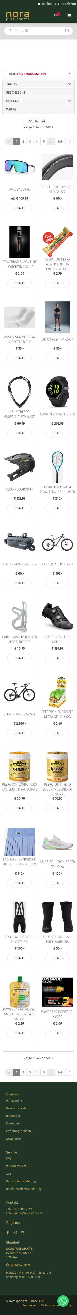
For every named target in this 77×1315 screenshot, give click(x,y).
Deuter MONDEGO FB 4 (19, 564)
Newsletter (13, 1139)
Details (19, 208)
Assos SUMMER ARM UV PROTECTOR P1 (19, 339)
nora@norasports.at (28, 1213)
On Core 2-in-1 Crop (57, 339)
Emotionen (13, 1123)
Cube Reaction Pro (57, 564)
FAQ (8, 1158)
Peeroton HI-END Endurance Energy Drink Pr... (57, 789)
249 (60, 141)
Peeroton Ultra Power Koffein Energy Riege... (57, 264)
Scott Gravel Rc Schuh (57, 639)
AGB (9, 1173)
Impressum (30, 1305)
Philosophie (14, 1100)
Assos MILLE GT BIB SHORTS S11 (20, 939)
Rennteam (13, 1116)
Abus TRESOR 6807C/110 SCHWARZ (19, 414)
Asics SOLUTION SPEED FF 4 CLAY (57, 864)
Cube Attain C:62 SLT (19, 714)
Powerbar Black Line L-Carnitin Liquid (19, 264)
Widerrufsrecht (16, 1166)
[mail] (22, 1232)
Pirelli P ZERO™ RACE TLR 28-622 (57, 189)
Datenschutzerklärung (21, 1181)
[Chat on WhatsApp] (63, 1301)
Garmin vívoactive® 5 (57, 414)
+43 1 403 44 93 (22, 1209)
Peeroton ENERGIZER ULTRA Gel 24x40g (57, 714)
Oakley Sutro (20, 189)
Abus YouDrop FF (19, 489)
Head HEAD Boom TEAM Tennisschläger (57, 489)
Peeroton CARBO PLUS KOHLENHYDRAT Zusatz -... (19, 789)
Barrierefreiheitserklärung (23, 1189)
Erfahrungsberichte (19, 1131)
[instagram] (15, 1232)
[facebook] (7, 1232)
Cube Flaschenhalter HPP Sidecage (19, 639)
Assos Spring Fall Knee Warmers (57, 939)
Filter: (40, 74)
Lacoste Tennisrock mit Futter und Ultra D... (19, 864)
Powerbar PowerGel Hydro (57, 1014)
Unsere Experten (17, 1108)
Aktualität (37, 121)
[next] (69, 141)
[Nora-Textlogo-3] (17, 13)
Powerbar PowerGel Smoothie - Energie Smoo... (19, 1014)
